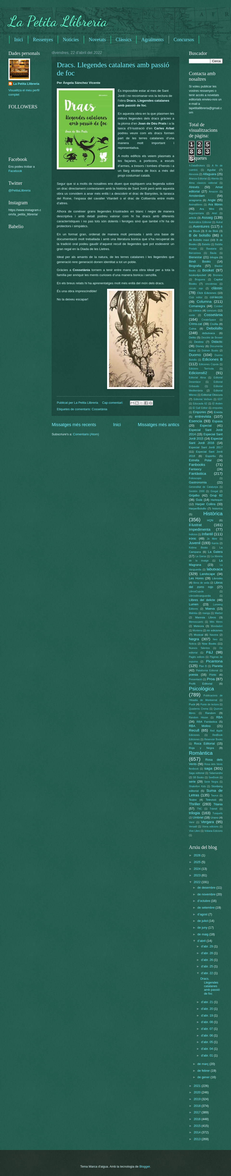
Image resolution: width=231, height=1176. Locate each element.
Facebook (15, 171)
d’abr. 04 (207, 1048)
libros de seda (201, 582)
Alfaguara (209, 174)
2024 (197, 869)
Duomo (195, 355)
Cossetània (99, 409)
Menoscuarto (196, 622)
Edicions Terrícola (201, 368)
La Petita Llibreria (58, 21)
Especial (206, 425)
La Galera (215, 552)
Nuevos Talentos (199, 648)
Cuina (192, 328)
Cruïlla (214, 324)
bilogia (214, 257)
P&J (209, 652)
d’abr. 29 (207, 946)
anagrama (195, 200)
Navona (214, 635)
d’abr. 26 (207, 960)
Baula (213, 253)
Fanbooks (197, 464)
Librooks (217, 578)
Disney (200, 346)
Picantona (214, 661)
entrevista (203, 416)
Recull (194, 730)
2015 (197, 1126)
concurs (212, 310)
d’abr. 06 (207, 1035)
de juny (202, 927)
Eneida (218, 412)
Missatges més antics (158, 424)
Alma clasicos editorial (203, 183)
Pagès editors (197, 657)
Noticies (71, 39)
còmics (197, 310)
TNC (199, 808)
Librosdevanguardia (200, 596)
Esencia (195, 421)
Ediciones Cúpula (209, 364)
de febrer (204, 1070)
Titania (218, 804)
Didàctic (217, 342)
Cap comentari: (113, 402)
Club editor (195, 297)
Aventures (201, 226)
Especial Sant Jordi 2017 (206, 447)
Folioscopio (195, 478)
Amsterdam (197, 196)
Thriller (194, 804)
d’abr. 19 (207, 1015)
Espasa (217, 421)
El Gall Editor (200, 408)
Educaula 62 (200, 403)
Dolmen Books (210, 350)
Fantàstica (197, 473)
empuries (217, 408)
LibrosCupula (196, 591)
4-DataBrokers (197, 165)
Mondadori (217, 626)
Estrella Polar (200, 460)
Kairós (215, 543)
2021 (197, 1086)
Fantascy (195, 469)
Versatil (193, 826)
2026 (197, 855)
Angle (212, 200)
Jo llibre (212, 538)
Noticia (192, 643)
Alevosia (193, 174)
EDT (220, 399)
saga (208, 768)
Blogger (144, 1166)
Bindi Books (200, 261)
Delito (192, 337)
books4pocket (197, 275)
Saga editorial (196, 773)
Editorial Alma (197, 377)
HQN (210, 520)
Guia (199, 500)
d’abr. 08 (207, 1022)
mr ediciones (215, 630)
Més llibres (216, 622)
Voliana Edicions (213, 831)
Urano (214, 817)
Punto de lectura (209, 704)
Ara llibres (215, 204)
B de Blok (211, 231)
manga (206, 613)
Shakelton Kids (197, 786)
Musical (198, 634)
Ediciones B (212, 359)
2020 (197, 1092)
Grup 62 (216, 495)
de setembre (206, 907)
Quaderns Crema (198, 708)
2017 (197, 1112)
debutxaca (208, 333)
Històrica (213, 513)
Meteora (199, 626)
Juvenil (194, 543)
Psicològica (201, 688)
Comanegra (197, 306)
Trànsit (213, 808)
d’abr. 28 (207, 953)
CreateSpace (208, 319)
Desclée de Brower (212, 337)
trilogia (194, 813)
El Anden (217, 403)
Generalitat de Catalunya (203, 487)
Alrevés (194, 187)
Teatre (193, 799)
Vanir (191, 822)
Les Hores (196, 578)
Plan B (203, 666)
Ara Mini (206, 208)
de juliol (203, 921)
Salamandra (216, 773)
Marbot (219, 613)
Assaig (207, 217)
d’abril (201, 941)
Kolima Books (198, 547)
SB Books (198, 777)
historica (217, 508)
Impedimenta (199, 529)
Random (210, 713)
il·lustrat (195, 525)
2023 (197, 875)
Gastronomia (198, 482)
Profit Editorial (200, 683)
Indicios (193, 534)
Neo (215, 639)
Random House (198, 717)
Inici (18, 39)
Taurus (214, 795)
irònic (192, 538)
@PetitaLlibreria (19, 190)
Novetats (97, 39)
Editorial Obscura (212, 394)
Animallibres (195, 204)
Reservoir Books (213, 739)
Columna (204, 301)
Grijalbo (194, 495)
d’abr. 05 (207, 1042)
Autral (219, 222)
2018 (197, 1106)
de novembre (206, 894)
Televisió (211, 799)
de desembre (206, 887)
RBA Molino (200, 726)
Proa (211, 679)
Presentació (195, 679)
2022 (197, 882)
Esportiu (210, 456)
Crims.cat (195, 324)
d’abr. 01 (207, 1055)
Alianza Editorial (198, 178)
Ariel (214, 213)
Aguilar (211, 169)
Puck (192, 704)
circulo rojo (196, 288)
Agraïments (152, 39)
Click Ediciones (206, 292)
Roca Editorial (204, 743)
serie (192, 781)
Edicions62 (198, 373)
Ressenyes (43, 39)
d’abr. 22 (207, 973)
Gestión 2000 (197, 491)
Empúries (199, 412)
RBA (219, 717)
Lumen (193, 604)
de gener (203, 1077)
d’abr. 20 (207, 1009)
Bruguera (200, 279)
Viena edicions (210, 826)
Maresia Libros (205, 617)
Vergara (207, 822)
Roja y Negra (201, 748)
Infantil (207, 534)
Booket (208, 270)
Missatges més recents (74, 424)
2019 (197, 1099)
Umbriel (198, 817)
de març (203, 1064)
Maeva (210, 608)
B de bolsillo (200, 235)
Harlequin (217, 499)
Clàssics (124, 39)
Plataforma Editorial (207, 670)
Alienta (215, 178)
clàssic (217, 288)
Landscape (207, 574)
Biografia (195, 266)
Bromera (218, 275)
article (192, 217)
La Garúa (200, 556)
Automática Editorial (200, 222)
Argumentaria (196, 213)
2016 (197, 1119)
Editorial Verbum (202, 399)
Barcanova (195, 253)
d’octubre (204, 901)
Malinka (193, 613)
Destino (199, 341)
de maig (203, 934)
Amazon (213, 191)
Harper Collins (205, 504)
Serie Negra (211, 781)
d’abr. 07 (207, 1029)
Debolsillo (214, 328)
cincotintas (211, 284)
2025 (197, 862)
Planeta (217, 666)
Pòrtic (213, 674)
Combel (218, 306)
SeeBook (214, 777)
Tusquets (217, 813)
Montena (197, 630)
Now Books (209, 643)
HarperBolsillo (197, 508)
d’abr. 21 (207, 1002)
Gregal (214, 491)
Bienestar (195, 257)
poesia (193, 674)
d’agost (202, 914)
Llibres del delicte (202, 600)
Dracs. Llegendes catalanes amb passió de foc (210, 986)
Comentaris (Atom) (86, 434)
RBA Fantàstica (207, 721)
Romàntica (200, 753)
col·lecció (216, 297)
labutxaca (215, 569)
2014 (197, 1132)
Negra (194, 639)
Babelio (206, 244)
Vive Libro (194, 831)
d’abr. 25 (207, 966)
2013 (197, 1139)
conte (192, 315)
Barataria (211, 248)
